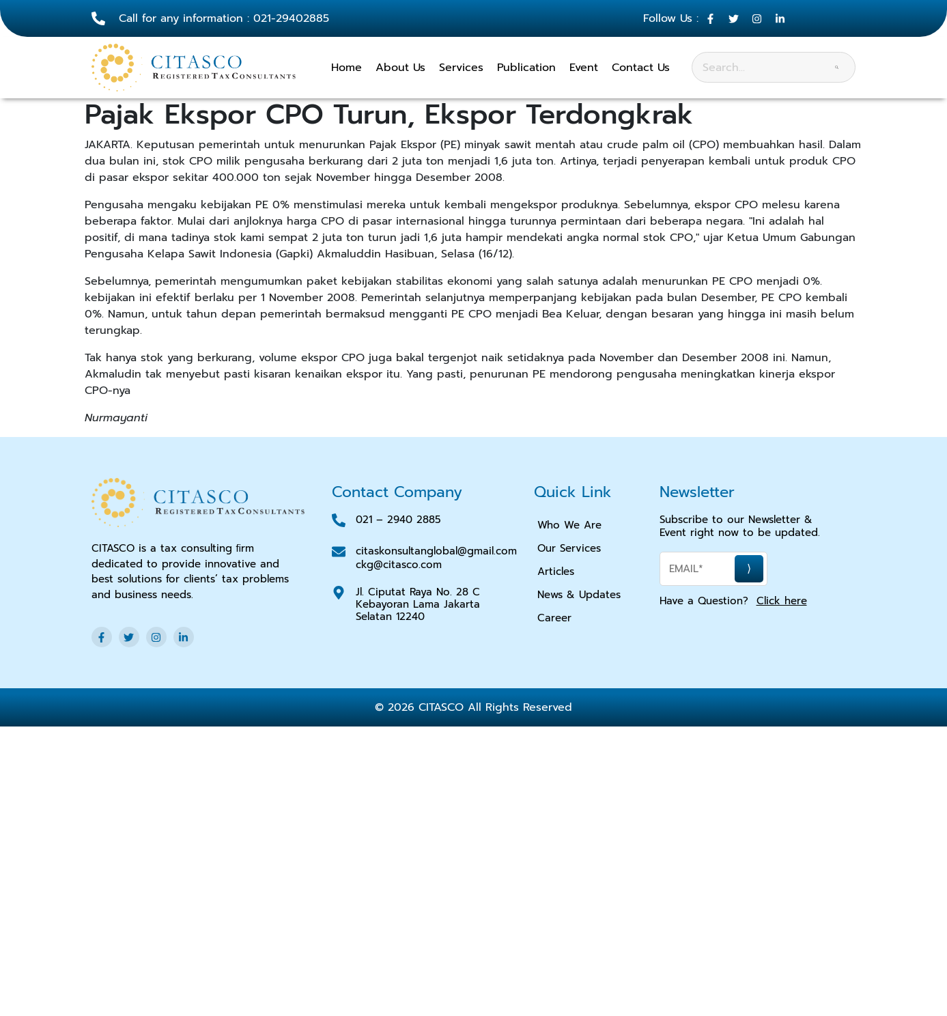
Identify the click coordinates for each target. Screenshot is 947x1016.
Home (346, 67)
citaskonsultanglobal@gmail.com (436, 551)
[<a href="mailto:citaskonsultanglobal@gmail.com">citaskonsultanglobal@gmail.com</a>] (338, 552)
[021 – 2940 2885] (338, 520)
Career (554, 617)
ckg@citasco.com (399, 564)
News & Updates (579, 594)
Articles (555, 571)
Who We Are (569, 525)
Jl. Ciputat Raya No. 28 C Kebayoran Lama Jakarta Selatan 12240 (418, 604)
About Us (400, 67)
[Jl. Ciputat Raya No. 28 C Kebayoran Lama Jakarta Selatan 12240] (338, 592)
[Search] (836, 67)
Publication (526, 67)
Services (461, 67)
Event (583, 67)
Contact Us (641, 67)
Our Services (569, 548)
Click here (782, 600)
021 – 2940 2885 (398, 519)
